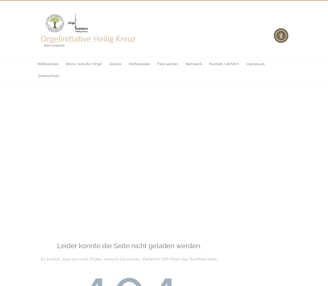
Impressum (255, 63)
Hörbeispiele (139, 63)
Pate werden (167, 63)
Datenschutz (48, 75)
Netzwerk (193, 63)
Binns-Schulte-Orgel (84, 63)
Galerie (115, 63)
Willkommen (48, 63)
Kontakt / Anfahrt (224, 63)
